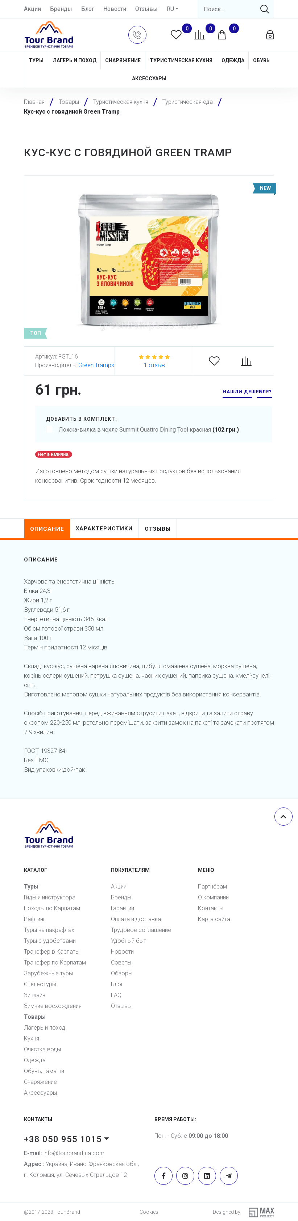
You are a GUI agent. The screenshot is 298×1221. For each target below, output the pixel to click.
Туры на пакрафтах (49, 930)
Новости (114, 8)
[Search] (236, 9)
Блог (87, 8)
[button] (137, 35)
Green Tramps (96, 365)
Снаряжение (123, 60)
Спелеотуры (40, 984)
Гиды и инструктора (49, 897)
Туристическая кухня (181, 60)
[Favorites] (218, 361)
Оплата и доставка (136, 919)
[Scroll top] (283, 816)
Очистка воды (42, 1049)
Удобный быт (128, 940)
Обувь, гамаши (44, 1071)
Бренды (61, 8)
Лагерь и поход (74, 60)
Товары (35, 1016)
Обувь (261, 60)
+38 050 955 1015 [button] (63, 1139)
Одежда (233, 60)
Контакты (210, 908)
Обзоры (121, 973)
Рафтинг (35, 919)
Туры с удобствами (50, 940)
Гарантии (122, 908)
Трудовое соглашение (141, 930)
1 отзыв (154, 365)
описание (47, 529)
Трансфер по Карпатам (55, 962)
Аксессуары (149, 78)
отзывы (158, 529)
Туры (36, 60)
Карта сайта (214, 919)
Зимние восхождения (53, 1005)
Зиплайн (34, 995)
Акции (32, 8)
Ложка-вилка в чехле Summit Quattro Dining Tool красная (142, 429)
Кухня (31, 1038)
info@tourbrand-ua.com (64, 1153)
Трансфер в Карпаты (51, 951)
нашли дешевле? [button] (247, 391)
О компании (213, 897)
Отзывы (146, 8)
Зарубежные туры (48, 973)
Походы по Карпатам (52, 908)
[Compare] (250, 361)
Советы (121, 962)
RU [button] (170, 8)
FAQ (116, 995)
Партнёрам (212, 886)
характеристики (104, 528)
